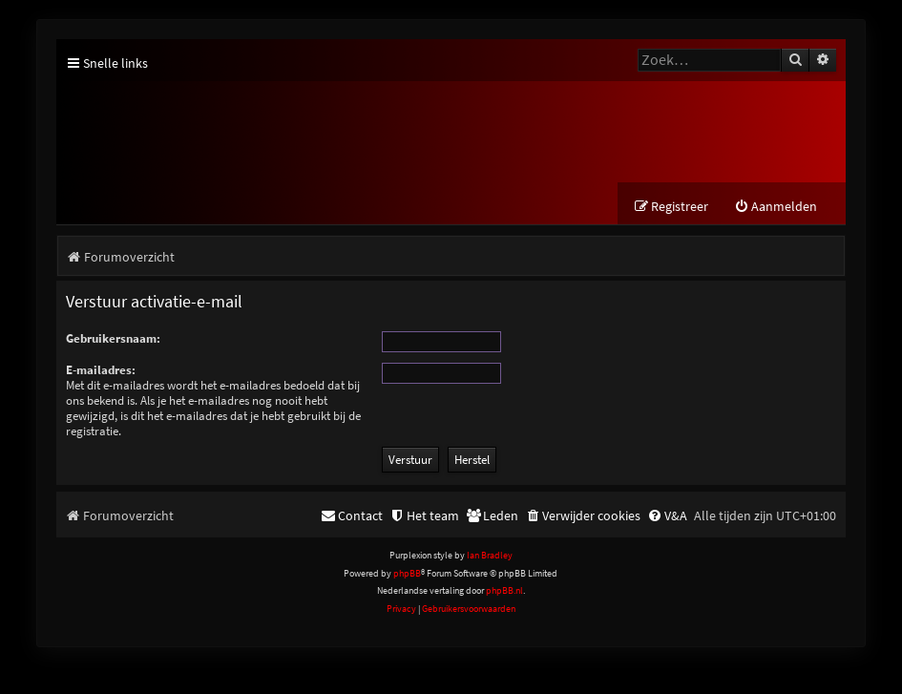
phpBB (407, 573)
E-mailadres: (101, 370)
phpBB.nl (504, 590)
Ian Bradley (490, 555)
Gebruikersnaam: (113, 338)
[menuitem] (775, 206)
